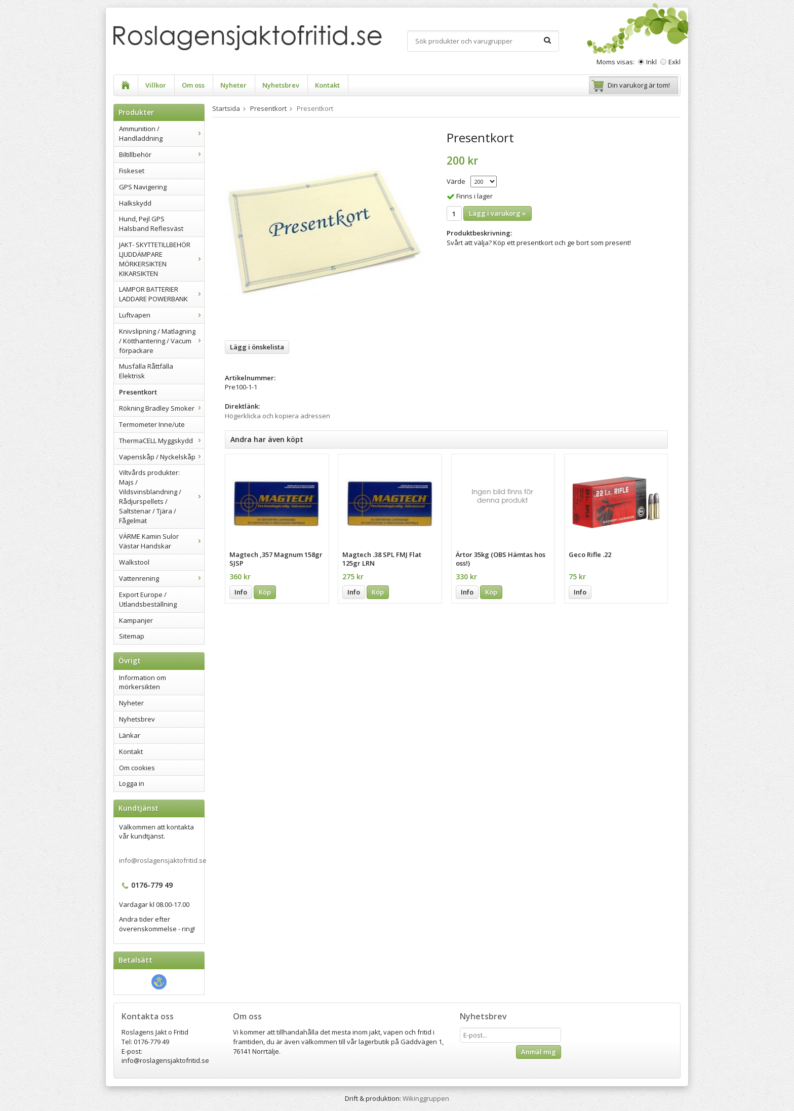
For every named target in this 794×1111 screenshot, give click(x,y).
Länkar (129, 735)
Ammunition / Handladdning (161, 133)
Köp (265, 592)
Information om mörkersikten (142, 682)
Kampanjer (136, 620)
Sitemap (131, 636)
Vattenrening (161, 578)
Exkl (674, 61)
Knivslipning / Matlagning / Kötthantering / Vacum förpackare (161, 341)
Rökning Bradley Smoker (161, 408)
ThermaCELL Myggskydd (161, 440)
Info (240, 592)
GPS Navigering (143, 186)
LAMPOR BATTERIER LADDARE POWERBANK (161, 294)
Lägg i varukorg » (497, 213)
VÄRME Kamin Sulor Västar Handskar (161, 541)
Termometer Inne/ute (152, 424)
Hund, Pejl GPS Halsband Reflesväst (151, 223)
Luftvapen (161, 315)
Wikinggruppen (426, 1098)
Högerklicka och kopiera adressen (277, 415)
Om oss (193, 85)
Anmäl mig (538, 1051)
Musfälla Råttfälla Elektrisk (146, 371)
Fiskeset (131, 170)
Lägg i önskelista (257, 346)
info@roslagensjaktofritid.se (163, 860)
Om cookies (137, 767)
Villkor (155, 85)
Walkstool (134, 562)
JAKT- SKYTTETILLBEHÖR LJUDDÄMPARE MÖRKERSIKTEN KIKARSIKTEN (161, 259)
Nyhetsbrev (280, 85)
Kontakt (327, 85)
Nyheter (233, 85)
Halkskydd (135, 203)
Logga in (131, 783)
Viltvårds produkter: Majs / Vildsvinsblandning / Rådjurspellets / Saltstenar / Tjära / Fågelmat (161, 496)
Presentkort (138, 391)
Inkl (651, 61)
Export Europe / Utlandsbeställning (148, 599)
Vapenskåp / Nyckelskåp (161, 456)
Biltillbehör (161, 154)
